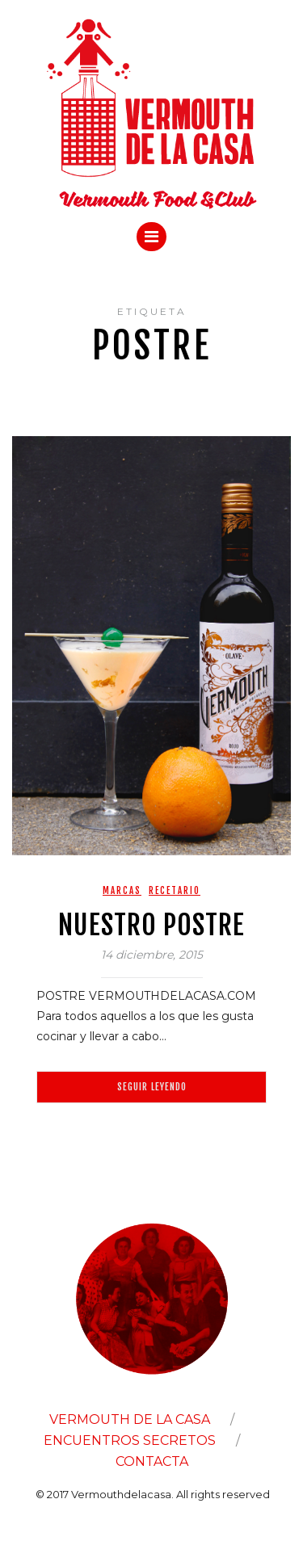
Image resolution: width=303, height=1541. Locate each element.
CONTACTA (152, 1461)
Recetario (174, 890)
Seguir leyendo (152, 1087)
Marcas (122, 890)
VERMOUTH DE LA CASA (129, 1419)
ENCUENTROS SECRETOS (130, 1440)
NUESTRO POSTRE (151, 925)
